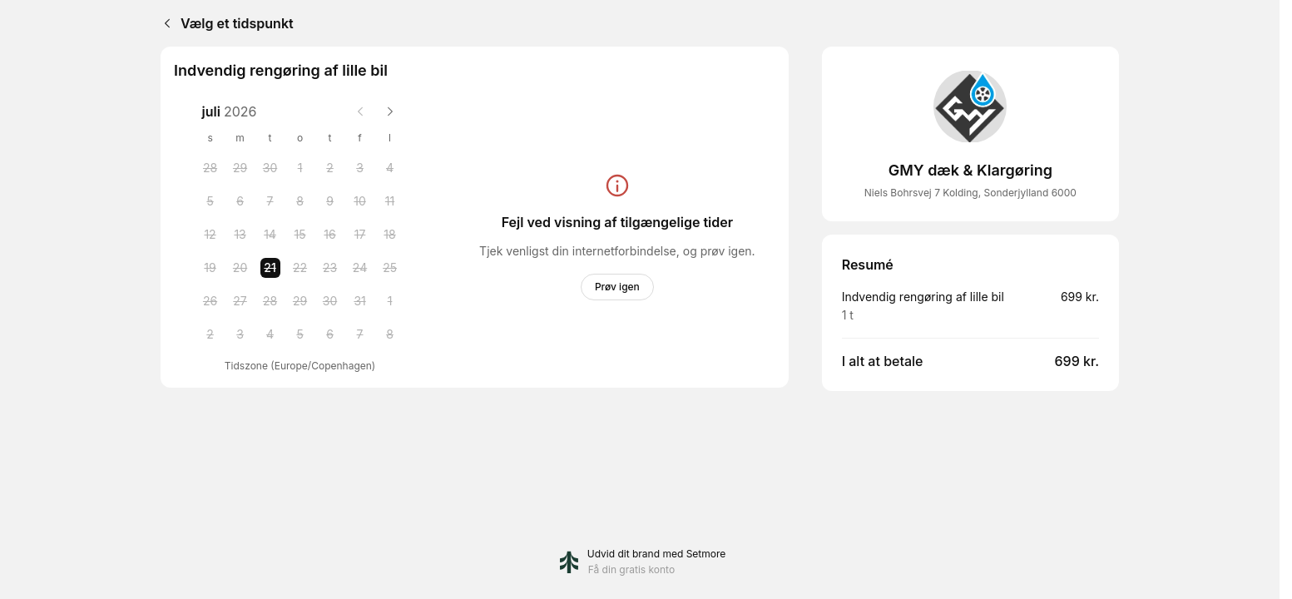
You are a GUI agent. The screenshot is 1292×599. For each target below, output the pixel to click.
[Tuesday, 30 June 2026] (270, 168)
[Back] (164, 23)
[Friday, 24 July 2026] (360, 268)
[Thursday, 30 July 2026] (330, 301)
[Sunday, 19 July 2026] (210, 268)
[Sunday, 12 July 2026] (210, 235)
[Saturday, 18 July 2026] (390, 235)
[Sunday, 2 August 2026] (210, 334)
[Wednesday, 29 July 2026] (300, 301)
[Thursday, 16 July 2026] (330, 235)
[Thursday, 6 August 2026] (330, 334)
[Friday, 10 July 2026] (360, 201)
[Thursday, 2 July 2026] (330, 168)
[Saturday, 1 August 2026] (390, 301)
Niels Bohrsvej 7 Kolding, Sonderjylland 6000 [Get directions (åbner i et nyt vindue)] (970, 192)
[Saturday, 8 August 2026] (390, 334)
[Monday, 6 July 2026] (240, 201)
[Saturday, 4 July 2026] (390, 168)
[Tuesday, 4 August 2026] (270, 334)
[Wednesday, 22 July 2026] (300, 268)
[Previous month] (360, 111)
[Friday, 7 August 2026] (360, 334)
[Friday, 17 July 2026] (360, 235)
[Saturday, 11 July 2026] (390, 201)
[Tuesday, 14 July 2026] (270, 235)
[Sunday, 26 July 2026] (210, 301)
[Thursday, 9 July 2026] (330, 201)
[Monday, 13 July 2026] (240, 235)
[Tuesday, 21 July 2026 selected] (270, 268)
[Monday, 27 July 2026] (240, 301)
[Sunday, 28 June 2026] (210, 168)
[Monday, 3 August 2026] (240, 334)
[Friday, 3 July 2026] (360, 168)
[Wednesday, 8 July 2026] (300, 201)
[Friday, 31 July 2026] (360, 301)
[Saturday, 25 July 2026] (390, 268)
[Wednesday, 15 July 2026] (300, 235)
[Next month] (390, 111)
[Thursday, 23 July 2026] (330, 268)
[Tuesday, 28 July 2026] (270, 301)
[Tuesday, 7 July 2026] (270, 201)
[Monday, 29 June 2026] (240, 168)
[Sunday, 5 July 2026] (210, 201)
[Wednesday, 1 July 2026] (300, 168)
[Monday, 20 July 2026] (240, 268)
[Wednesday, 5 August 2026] (300, 334)
